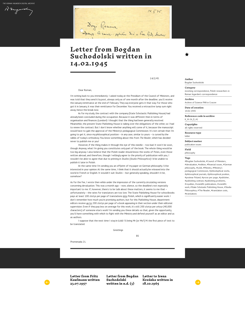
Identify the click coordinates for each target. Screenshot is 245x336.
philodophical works (220, 170)
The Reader (204, 190)
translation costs (219, 190)
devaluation (191, 164)
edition (202, 164)
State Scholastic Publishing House (207, 187)
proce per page (210, 177)
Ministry (208, 167)
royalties (190, 184)
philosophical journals (196, 174)
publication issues (193, 144)
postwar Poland (193, 177)
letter (187, 136)
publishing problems (215, 180)
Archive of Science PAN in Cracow (200, 102)
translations (191, 193)
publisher (224, 177)
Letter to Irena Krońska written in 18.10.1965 (157, 280)
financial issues (215, 164)
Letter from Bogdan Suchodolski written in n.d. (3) (122, 280)
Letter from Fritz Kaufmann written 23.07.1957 (85, 280)
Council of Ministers (216, 161)
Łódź (200, 167)
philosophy (190, 152)
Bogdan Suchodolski (194, 82)
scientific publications (206, 184)
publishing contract (195, 180)
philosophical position (219, 174)
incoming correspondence (197, 91)
